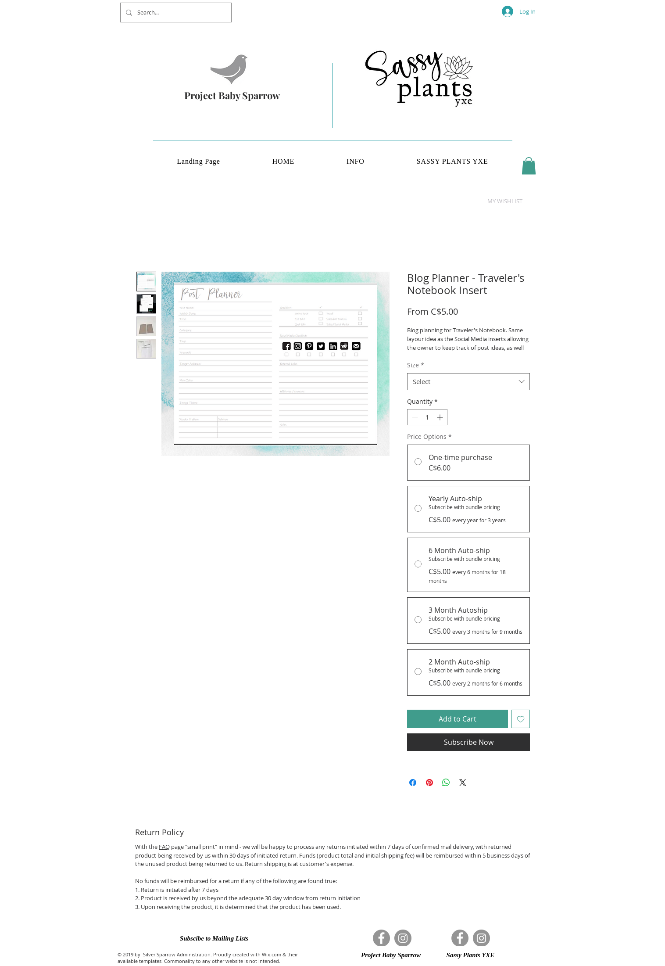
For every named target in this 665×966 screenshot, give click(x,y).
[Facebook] (381, 938)
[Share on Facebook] (413, 782)
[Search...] (175, 12)
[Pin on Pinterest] (429, 782)
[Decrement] (413, 417)
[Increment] (440, 417)
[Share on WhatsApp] (446, 782)
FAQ (164, 847)
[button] (529, 165)
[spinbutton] (427, 417)
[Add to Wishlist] (520, 719)
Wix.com (271, 954)
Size (415, 365)
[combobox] (468, 381)
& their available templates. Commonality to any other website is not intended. (208, 957)
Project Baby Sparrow (232, 95)
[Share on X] (463, 782)
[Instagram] (402, 938)
